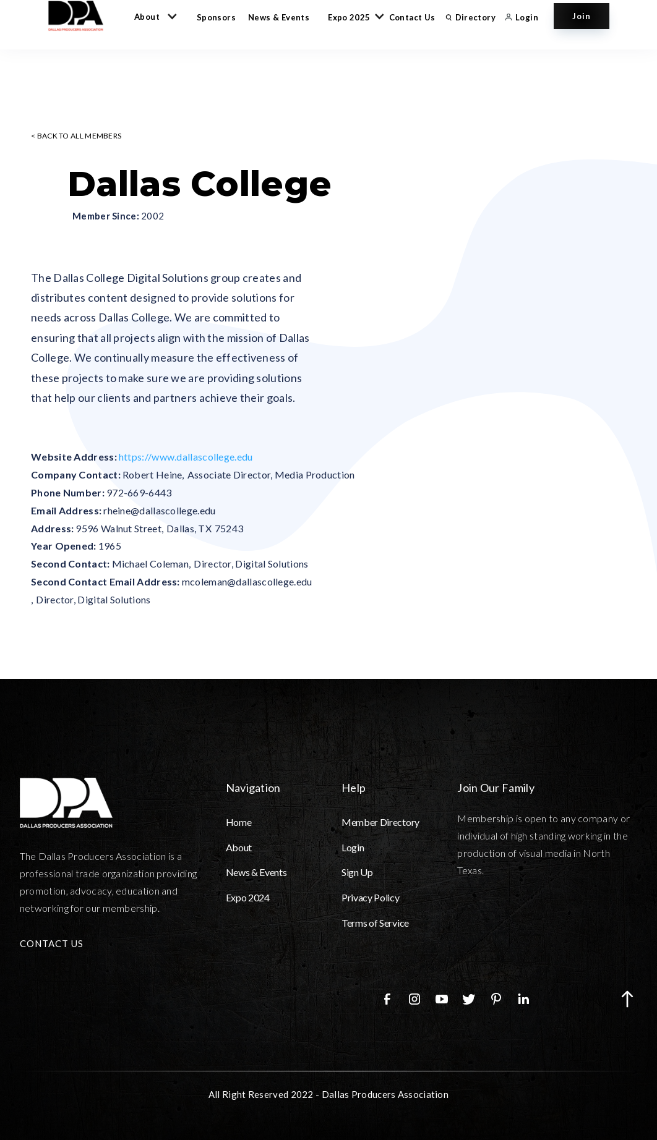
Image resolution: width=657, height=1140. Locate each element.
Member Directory (380, 822)
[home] (82, 16)
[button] (153, 16)
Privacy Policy (370, 897)
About (239, 847)
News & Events (278, 17)
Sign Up (357, 872)
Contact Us (412, 17)
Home (239, 822)
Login (352, 847)
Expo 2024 (248, 897)
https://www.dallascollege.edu (186, 456)
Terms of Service (375, 923)
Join (581, 16)
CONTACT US (52, 943)
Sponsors (216, 17)
